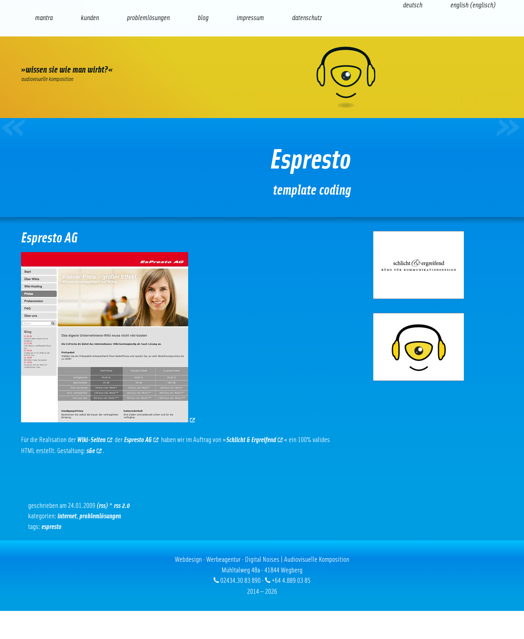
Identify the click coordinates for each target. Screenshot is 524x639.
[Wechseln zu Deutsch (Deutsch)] (412, 5)
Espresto (51, 526)
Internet (67, 516)
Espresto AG (141, 439)
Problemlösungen (100, 516)
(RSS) (102, 505)
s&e (94, 450)
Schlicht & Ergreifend (254, 439)
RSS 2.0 (122, 505)
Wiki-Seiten (94, 439)
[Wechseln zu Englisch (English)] (473, 5)
